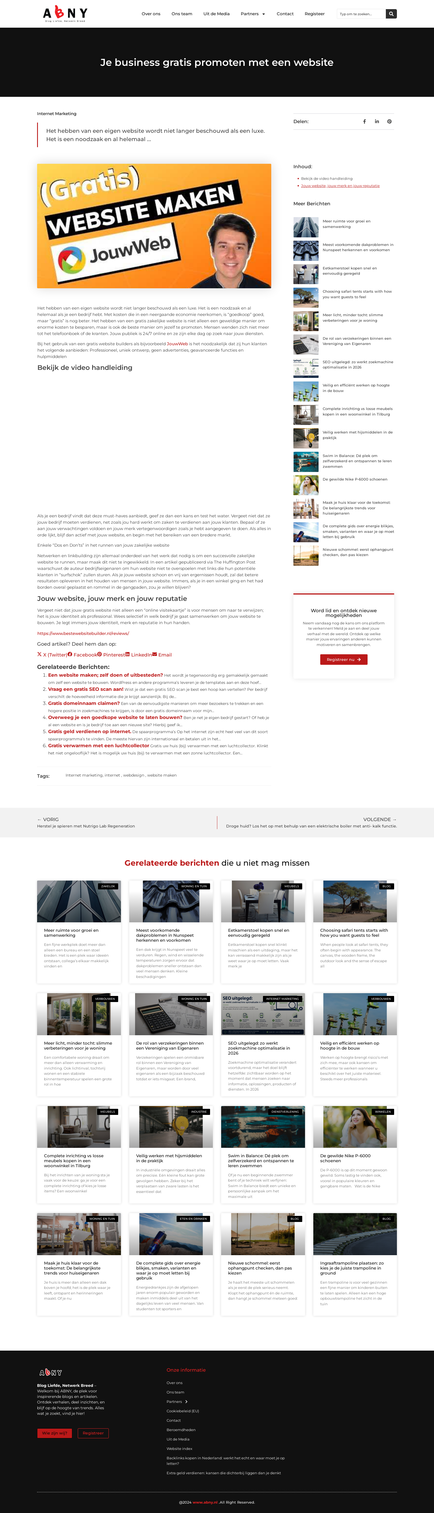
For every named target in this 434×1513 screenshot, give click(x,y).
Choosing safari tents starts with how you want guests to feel (354, 933)
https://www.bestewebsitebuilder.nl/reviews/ (83, 633)
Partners (253, 14)
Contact (285, 13)
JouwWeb (177, 343)
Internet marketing (56, 113)
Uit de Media (216, 13)
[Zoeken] (391, 14)
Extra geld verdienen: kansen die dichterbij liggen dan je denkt (224, 1473)
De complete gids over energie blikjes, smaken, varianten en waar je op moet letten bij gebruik (358, 531)
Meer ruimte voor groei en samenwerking (71, 933)
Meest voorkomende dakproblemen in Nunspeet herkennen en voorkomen (165, 935)
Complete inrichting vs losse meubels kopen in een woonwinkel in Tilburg (74, 1160)
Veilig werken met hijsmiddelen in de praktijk (169, 1158)
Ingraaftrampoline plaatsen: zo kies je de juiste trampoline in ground (352, 1268)
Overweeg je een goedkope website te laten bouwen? (115, 717)
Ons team (182, 13)
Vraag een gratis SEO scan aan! (85, 689)
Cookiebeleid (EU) (183, 1411)
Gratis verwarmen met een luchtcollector (98, 745)
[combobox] (361, 14)
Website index (179, 1448)
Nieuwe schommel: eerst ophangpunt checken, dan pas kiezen (260, 1268)
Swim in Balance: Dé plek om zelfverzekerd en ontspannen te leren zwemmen (357, 461)
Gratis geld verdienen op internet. (89, 731)
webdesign (133, 775)
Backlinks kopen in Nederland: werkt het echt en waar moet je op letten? (226, 1461)
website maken (162, 775)
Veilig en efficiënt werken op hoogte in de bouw (349, 1045)
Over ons (151, 13)
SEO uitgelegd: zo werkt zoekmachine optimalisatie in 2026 (259, 1048)
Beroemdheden (181, 1430)
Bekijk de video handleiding (327, 178)
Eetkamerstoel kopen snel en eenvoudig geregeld (258, 933)
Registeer (315, 13)
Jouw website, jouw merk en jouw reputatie (340, 185)
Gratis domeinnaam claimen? (84, 703)
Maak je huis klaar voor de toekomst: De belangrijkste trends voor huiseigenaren (357, 507)
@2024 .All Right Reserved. (217, 1502)
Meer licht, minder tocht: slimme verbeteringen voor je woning (78, 1045)
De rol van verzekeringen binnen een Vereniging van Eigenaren (170, 1045)
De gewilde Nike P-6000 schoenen (355, 479)
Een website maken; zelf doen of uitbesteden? (105, 675)
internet (112, 775)
